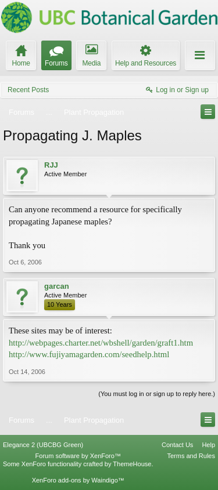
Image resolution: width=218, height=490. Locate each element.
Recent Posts (28, 90)
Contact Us (177, 444)
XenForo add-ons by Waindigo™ (78, 480)
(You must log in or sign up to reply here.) (156, 393)
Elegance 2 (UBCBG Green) (43, 444)
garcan (56, 286)
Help (208, 444)
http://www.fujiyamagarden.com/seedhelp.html (89, 354)
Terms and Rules (191, 455)
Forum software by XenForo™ (78, 455)
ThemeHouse (132, 463)
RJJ (51, 165)
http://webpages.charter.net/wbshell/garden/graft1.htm (101, 342)
